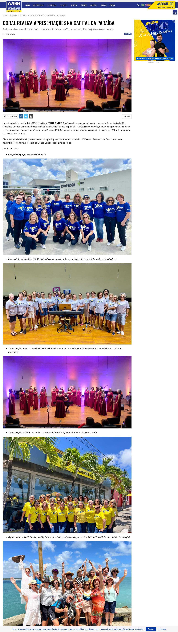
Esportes (63, 5)
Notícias (93, 5)
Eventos (83, 5)
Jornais (104, 5)
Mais (111, 5)
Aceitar (151, 629)
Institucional (38, 5)
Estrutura (52, 5)
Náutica (74, 5)
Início (27, 5)
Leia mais (162, 629)
